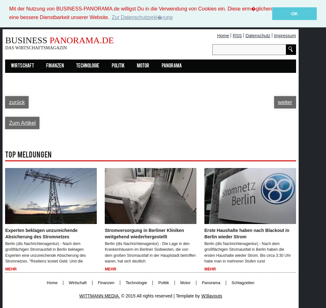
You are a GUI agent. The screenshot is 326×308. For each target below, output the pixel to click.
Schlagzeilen (243, 282)
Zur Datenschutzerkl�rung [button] (142, 17)
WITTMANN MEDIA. (99, 295)
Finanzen (55, 66)
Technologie (87, 66)
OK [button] (294, 13)
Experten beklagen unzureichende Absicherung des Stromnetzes (41, 233)
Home (223, 35)
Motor (143, 66)
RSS (237, 35)
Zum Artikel (22, 123)
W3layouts (212, 295)
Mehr (11, 269)
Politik (118, 66)
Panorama (172, 66)
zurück (17, 102)
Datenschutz (257, 35)
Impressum (285, 35)
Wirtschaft (22, 66)
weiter (285, 102)
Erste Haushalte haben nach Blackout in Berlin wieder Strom (246, 233)
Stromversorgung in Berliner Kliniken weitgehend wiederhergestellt (144, 233)
